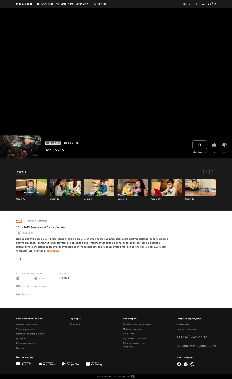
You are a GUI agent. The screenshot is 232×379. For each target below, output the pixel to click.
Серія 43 (20, 199)
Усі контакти (182, 324)
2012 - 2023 (23, 227)
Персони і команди (37, 221)
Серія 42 (54, 199)
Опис (19, 221)
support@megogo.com (196, 345)
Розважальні (38, 227)
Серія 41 (88, 199)
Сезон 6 (21, 172)
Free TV (186, 4)
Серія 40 (122, 199)
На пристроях (130, 318)
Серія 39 (156, 199)
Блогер (51, 227)
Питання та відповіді (186, 329)
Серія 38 (189, 199)
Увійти (212, 4)
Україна (60, 227)
